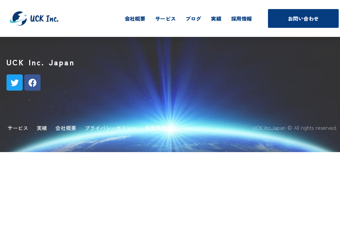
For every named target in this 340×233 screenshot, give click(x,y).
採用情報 (241, 18)
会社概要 (135, 18)
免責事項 (155, 128)
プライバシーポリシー (111, 128)
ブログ (193, 18)
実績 (216, 18)
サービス (165, 18)
